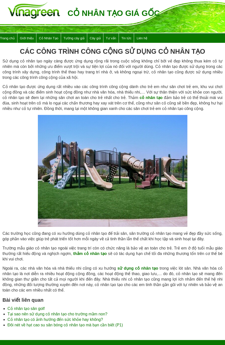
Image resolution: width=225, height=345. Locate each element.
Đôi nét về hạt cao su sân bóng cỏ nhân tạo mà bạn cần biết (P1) (65, 325)
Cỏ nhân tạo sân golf (26, 308)
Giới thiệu (27, 38)
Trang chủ (7, 38)
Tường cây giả (74, 38)
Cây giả (95, 38)
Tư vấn (111, 38)
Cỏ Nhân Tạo (48, 38)
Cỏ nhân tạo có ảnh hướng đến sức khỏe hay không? (55, 319)
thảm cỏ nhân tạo (90, 253)
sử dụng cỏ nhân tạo (137, 268)
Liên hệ (142, 38)
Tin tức (126, 38)
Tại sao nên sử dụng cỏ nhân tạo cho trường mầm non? (57, 314)
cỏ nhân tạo (151, 98)
